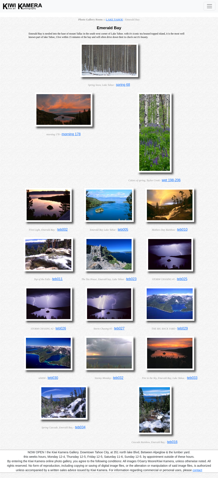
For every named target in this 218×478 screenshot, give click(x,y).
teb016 (172, 442)
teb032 (118, 378)
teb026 (61, 328)
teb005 (123, 229)
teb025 (182, 279)
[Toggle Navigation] (209, 6)
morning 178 (71, 134)
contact (197, 470)
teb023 (131, 279)
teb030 (53, 378)
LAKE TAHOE (114, 19)
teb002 (62, 229)
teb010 (182, 229)
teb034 (80, 427)
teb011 (57, 279)
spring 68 (123, 84)
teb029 (182, 328)
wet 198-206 (171, 180)
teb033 (192, 378)
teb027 (119, 328)
